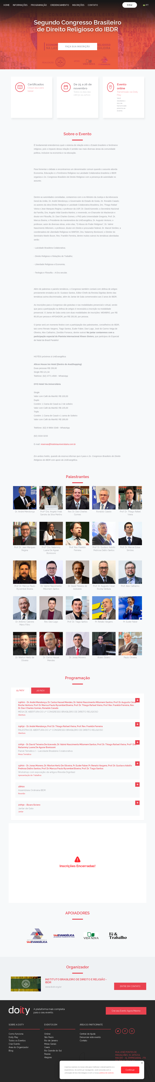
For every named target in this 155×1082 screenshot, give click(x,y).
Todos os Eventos (17, 1040)
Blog (11, 1050)
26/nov (40, 690)
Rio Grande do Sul (53, 1050)
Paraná (47, 1054)
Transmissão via (125, 92)
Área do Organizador (19, 1047)
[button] (137, 700)
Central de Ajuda (87, 1034)
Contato (93, 5)
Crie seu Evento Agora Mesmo (126, 1011)
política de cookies (106, 1073)
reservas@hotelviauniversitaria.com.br (58, 444)
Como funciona (16, 1034)
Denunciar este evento (90, 1037)
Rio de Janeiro (51, 1040)
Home (7, 5)
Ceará (47, 1047)
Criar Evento (14, 1044)
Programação (39, 5)
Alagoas (48, 1057)
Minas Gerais (50, 1044)
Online (47, 1034)
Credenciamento (59, 5)
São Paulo (49, 1037)
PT (146, 5)
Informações (20, 5)
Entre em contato (130, 986)
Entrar (129, 5)
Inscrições (78, 5)
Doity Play (13, 1037)
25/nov (20, 690)
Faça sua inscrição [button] (77, 46)
